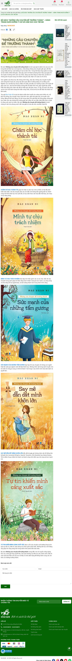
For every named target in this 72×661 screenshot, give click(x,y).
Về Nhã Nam (34, 617)
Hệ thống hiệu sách (36, 620)
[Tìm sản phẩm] (23, 3)
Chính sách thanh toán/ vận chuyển (58, 623)
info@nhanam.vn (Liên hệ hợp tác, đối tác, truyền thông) (16, 624)
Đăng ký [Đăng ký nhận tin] (67, 601)
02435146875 (16, 620)
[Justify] (34, 3)
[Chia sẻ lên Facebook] (6, 29)
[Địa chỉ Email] (49, 602)
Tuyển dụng (34, 625)
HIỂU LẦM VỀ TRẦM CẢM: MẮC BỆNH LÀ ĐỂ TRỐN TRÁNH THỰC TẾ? (67, 32)
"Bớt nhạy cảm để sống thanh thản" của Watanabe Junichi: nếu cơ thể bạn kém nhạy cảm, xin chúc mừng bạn (67, 54)
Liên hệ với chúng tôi (36, 628)
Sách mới (4, 9)
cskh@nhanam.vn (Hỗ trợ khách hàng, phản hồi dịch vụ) (15, 628)
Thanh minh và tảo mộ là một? (67, 73)
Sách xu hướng (14, 9)
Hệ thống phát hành (36, 623)
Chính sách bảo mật (54, 617)
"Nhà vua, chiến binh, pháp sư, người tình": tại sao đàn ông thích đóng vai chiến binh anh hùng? (67, 89)
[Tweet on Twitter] (10, 29)
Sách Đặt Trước (39, 9)
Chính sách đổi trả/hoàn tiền (56, 620)
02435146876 (7, 620)
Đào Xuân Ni (9, 94)
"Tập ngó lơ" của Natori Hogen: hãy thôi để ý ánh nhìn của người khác (67, 108)
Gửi (5, 586)
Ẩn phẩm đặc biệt (26, 9)
